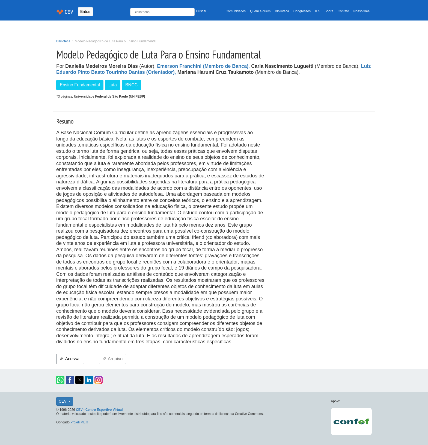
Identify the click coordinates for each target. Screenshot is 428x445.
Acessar (70, 358)
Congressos (302, 11)
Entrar (85, 11)
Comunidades (236, 11)
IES (317, 11)
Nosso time (361, 11)
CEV (63, 401)
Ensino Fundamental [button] (80, 85)
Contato (343, 11)
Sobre (329, 11)
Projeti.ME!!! (79, 422)
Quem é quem (260, 11)
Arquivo (112, 358)
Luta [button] (112, 85)
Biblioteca (282, 11)
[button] (60, 380)
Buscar (201, 11)
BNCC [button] (131, 85)
